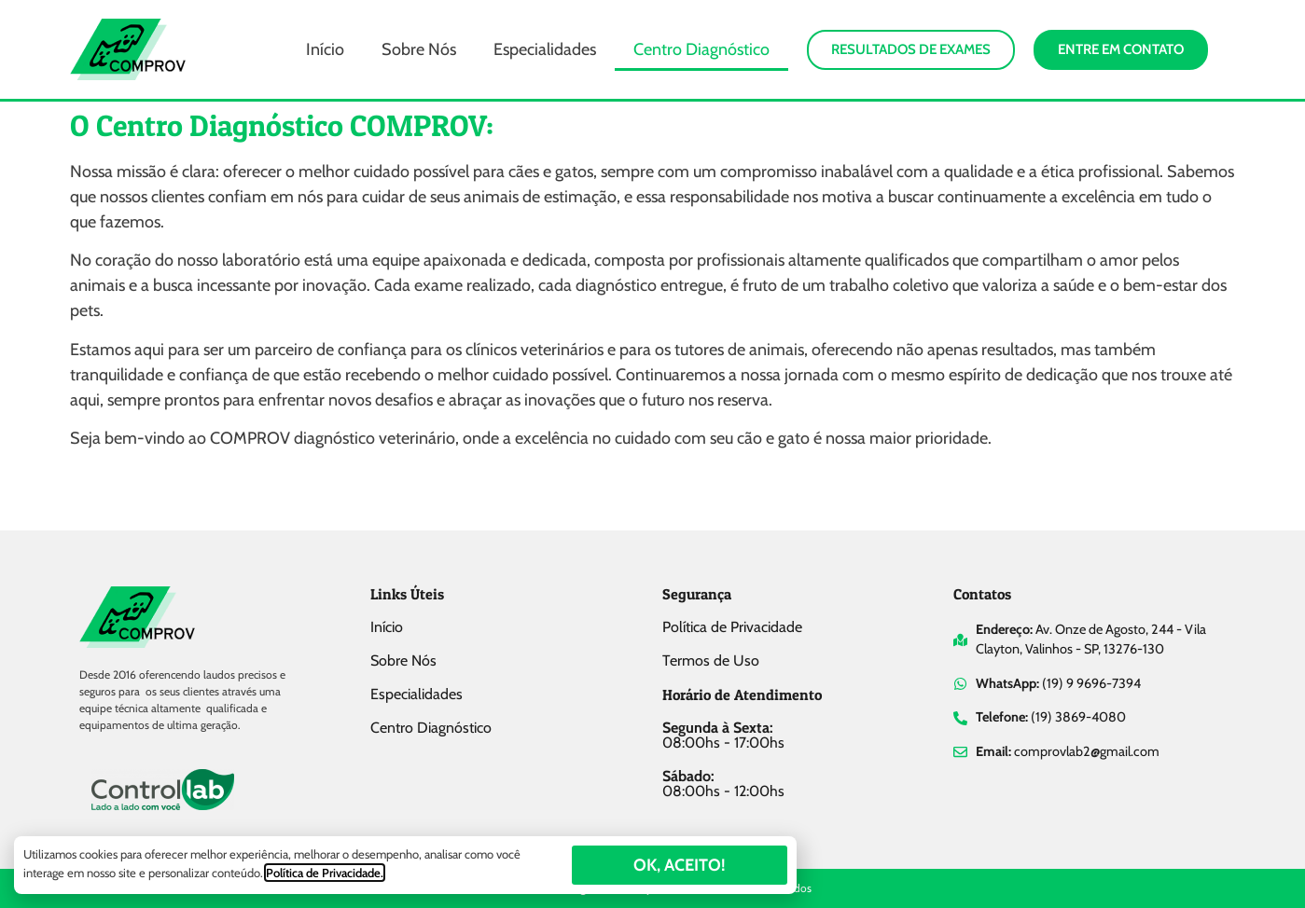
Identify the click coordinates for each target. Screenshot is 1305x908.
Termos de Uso (710, 660)
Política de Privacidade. (324, 872)
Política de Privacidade (732, 627)
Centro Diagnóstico (701, 49)
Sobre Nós (419, 49)
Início (325, 49)
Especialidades (544, 49)
